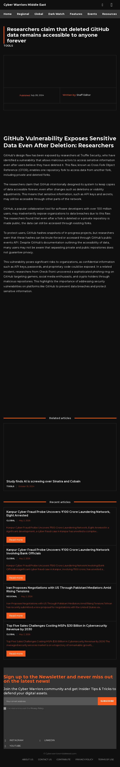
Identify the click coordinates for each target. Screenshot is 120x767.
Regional (11, 596)
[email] (51, 701)
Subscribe (107, 701)
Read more (16, 539)
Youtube (15, 745)
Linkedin (49, 740)
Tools (8, 46)
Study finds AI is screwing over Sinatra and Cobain (43, 481)
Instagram (16, 740)
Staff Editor (84, 94)
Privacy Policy (37, 708)
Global (10, 520)
